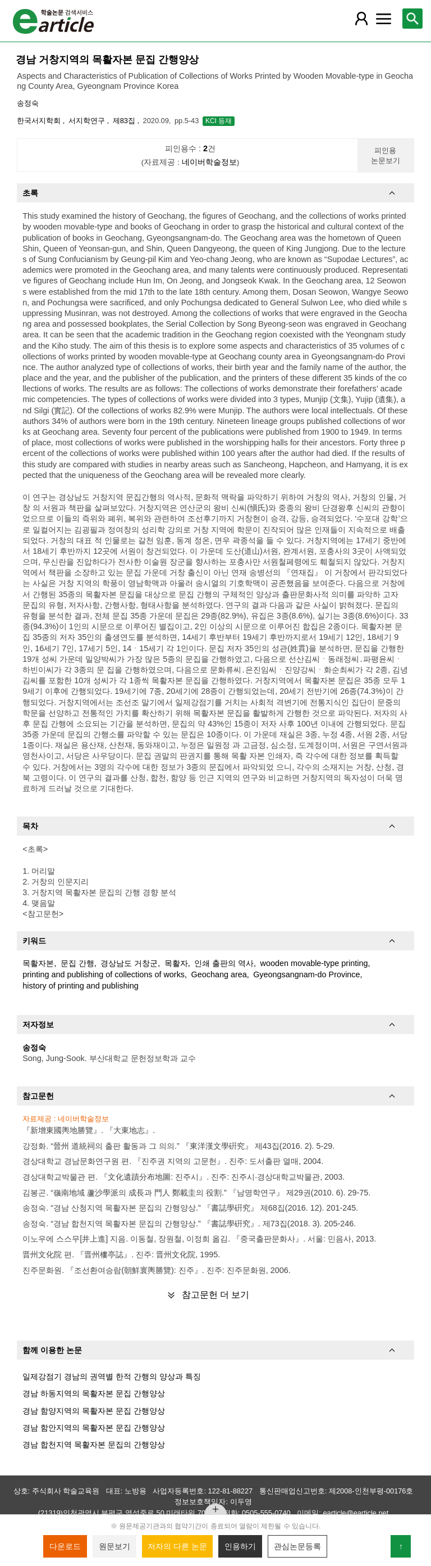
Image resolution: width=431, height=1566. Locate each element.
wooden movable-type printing (314, 963)
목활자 (176, 963)
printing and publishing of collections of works (103, 974)
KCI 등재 (218, 121)
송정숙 (28, 103)
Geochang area (219, 974)
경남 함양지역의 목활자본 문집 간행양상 (93, 1410)
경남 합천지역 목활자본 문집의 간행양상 (93, 1444)
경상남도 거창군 (129, 963)
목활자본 (38, 963)
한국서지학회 (40, 120)
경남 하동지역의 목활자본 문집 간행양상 (93, 1393)
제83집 (125, 120)
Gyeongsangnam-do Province (306, 974)
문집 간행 (77, 963)
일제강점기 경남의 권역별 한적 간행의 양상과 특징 (111, 1376)
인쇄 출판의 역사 (224, 963)
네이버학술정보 (209, 162)
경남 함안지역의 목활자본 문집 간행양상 (93, 1427)
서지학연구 (87, 120)
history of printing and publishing (80, 985)
